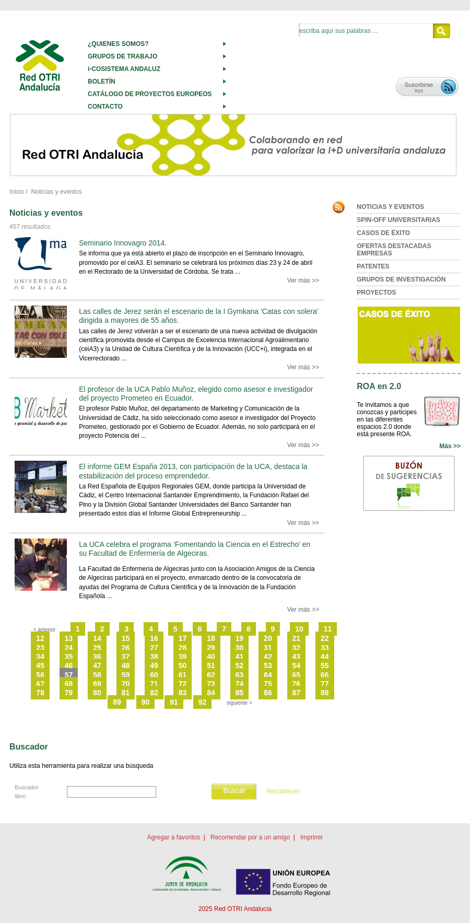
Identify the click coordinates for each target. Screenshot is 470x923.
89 (117, 702)
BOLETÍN (101, 81)
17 (183, 638)
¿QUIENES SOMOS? (118, 44)
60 (154, 675)
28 (183, 648)
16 (154, 638)
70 (126, 684)
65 (296, 675)
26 (126, 648)
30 (240, 648)
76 (296, 684)
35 (69, 656)
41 (240, 656)
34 (40, 656)
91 (174, 702)
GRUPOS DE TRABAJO (122, 56)
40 (211, 656)
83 (183, 692)
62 (211, 675)
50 (183, 665)
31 (268, 648)
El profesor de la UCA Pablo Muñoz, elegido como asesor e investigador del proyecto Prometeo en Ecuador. (196, 393)
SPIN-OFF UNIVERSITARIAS (398, 220)
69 (97, 684)
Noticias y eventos (56, 191)
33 (325, 648)
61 (183, 675)
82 (154, 692)
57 (69, 675)
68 (69, 684)
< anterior (44, 630)
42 (268, 656)
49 (154, 665)
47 (97, 665)
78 (40, 692)
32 (296, 648)
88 (325, 692)
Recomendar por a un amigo (250, 837)
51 (211, 665)
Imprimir (311, 837)
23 (40, 648)
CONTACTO (105, 106)
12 (40, 638)
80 (97, 692)
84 (211, 692)
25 (97, 648)
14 (97, 638)
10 (299, 629)
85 (240, 692)
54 (296, 665)
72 (183, 684)
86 (268, 692)
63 (240, 675)
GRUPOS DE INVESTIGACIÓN (401, 279)
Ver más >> (303, 280)
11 (328, 629)
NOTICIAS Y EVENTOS (390, 207)
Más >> (450, 446)
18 (211, 638)
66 (325, 675)
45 (40, 665)
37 (126, 656)
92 (202, 702)
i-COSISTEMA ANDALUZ (124, 69)
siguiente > (239, 703)
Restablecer (283, 791)
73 (211, 684)
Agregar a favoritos (173, 837)
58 (97, 675)
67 (40, 684)
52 (240, 665)
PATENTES (373, 266)
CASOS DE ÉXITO (383, 233)
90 (146, 702)
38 (154, 656)
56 (40, 675)
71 (154, 684)
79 (69, 692)
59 (126, 675)
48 (126, 665)
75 (268, 684)
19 (240, 638)
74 (240, 684)
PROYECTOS (376, 292)
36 (97, 656)
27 (154, 648)
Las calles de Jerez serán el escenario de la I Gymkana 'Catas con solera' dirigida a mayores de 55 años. (198, 315)
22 (325, 638)
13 (69, 638)
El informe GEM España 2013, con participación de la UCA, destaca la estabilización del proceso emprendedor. (193, 471)
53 (268, 665)
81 (126, 692)
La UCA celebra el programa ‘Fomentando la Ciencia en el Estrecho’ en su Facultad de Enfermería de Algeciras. (194, 548)
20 (268, 638)
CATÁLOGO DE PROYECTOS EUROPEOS (150, 94)
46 (69, 665)
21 (296, 638)
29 (211, 648)
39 (183, 656)
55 (325, 665)
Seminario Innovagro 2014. (123, 243)
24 (69, 648)
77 (325, 684)
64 (268, 675)
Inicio (16, 191)
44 (325, 656)
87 (296, 692)
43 (296, 656)
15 (126, 638)
